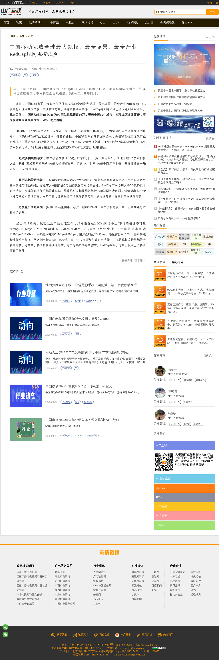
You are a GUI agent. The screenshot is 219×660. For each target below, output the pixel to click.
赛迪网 (155, 576)
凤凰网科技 (138, 572)
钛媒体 (135, 594)
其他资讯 (132, 22)
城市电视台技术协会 (28, 599)
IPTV (116, 22)
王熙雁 (172, 391)
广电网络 (53, 22)
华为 (196, 590)
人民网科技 (138, 581)
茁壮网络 (175, 581)
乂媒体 (97, 603)
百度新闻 (157, 585)
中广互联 (32, 2)
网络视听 (188, 380)
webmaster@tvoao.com (132, 648)
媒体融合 (200, 380)
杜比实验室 (176, 594)
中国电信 (66, 435)
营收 (77, 402)
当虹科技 (175, 590)
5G (25, 75)
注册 (216, 2)
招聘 (77, 334)
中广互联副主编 (177, 374)
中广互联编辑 (176, 396)
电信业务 (88, 402)
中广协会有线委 (25, 603)
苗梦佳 (172, 369)
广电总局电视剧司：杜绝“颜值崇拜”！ (180, 218)
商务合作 (102, 634)
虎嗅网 (155, 581)
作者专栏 (187, 22)
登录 (209, 2)
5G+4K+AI (174, 380)
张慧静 (172, 413)
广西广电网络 (62, 585)
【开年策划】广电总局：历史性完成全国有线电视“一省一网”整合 (186, 200)
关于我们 (59, 634)
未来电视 (175, 576)
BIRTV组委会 (177, 572)
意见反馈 (144, 634)
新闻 (22, 36)
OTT (103, 22)
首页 (6, 22)
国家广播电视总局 (27, 572)
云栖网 (97, 594)
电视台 (70, 22)
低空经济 (93, 435)
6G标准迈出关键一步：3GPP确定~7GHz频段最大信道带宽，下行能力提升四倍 (186, 148)
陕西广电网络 (62, 590)
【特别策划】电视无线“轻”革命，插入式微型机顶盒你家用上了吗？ (186, 181)
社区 (72, 2)
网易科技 (137, 590)
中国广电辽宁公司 (65, 603)
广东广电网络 (62, 594)
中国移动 (15, 75)
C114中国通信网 (102, 585)
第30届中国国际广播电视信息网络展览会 (182, 97)
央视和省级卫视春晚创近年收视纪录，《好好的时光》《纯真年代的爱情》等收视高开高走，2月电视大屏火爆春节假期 (186, 159)
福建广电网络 (62, 599)
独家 (19, 22)
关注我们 (165, 634)
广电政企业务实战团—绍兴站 (175, 104)
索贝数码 (175, 585)
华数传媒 (196, 572)
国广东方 (196, 585)
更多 (210, 37)
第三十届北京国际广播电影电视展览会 (180, 110)
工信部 (34, 75)
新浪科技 (137, 585)
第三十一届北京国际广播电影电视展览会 (181, 90)
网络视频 (87, 22)
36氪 (154, 590)
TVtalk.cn (98, 599)
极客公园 (137, 599)
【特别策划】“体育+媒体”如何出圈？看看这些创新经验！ (186, 210)
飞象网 (155, 572)
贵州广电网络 (62, 581)
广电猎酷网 (99, 576)
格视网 (46, 2)
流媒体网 (98, 581)
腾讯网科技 (138, 576)
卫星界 (60, 2)
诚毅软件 (196, 581)
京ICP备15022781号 (146, 645)
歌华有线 (60, 572)
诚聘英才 (80, 634)
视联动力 (196, 594)
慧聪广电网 (99, 590)
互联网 (78, 300)
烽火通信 (196, 576)
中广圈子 (123, 634)
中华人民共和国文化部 (29, 594)
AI (76, 435)
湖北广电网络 (62, 576)
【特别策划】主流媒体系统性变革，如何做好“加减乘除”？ (186, 191)
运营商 (89, 300)
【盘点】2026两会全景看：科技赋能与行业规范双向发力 (186, 171)
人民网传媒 (99, 572)
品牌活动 (35, 22)
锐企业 (149, 22)
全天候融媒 (167, 22)
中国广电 (66, 334)
